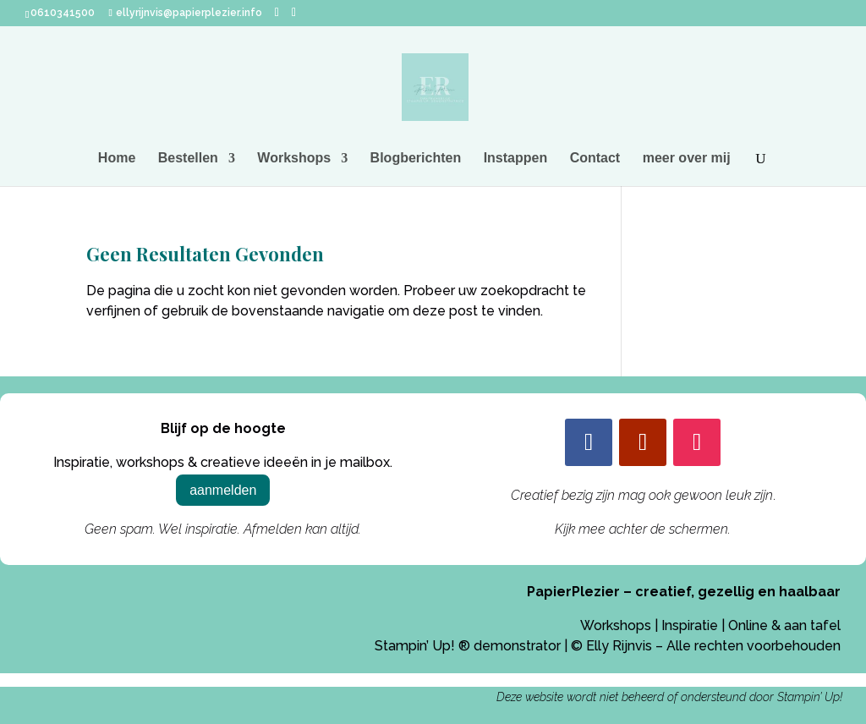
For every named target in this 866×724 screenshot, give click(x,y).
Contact (595, 158)
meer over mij (687, 158)
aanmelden (222, 490)
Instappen (516, 158)
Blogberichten (416, 158)
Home (116, 158)
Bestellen (188, 158)
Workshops (294, 158)
